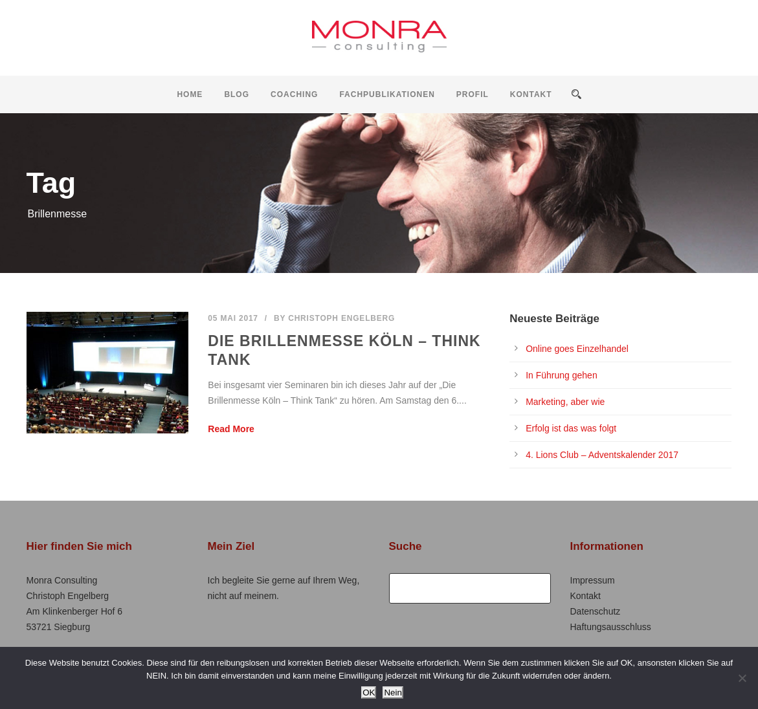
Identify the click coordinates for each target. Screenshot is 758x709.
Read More (231, 429)
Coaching (294, 94)
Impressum (592, 580)
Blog (236, 94)
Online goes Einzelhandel (577, 349)
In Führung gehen (561, 375)
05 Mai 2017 (233, 318)
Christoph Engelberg (341, 318)
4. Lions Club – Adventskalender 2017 (602, 455)
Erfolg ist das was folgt (571, 428)
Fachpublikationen (386, 94)
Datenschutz (595, 611)
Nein (392, 692)
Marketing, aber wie (565, 402)
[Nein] (741, 677)
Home (190, 94)
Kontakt (531, 94)
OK (368, 692)
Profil (472, 94)
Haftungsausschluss (610, 627)
